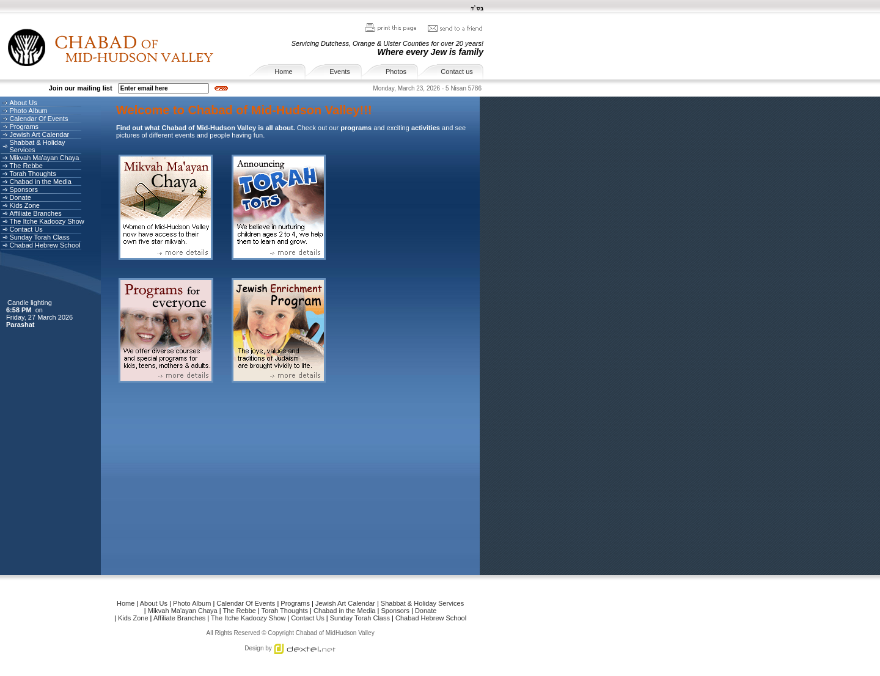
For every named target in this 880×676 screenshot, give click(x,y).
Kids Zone (24, 205)
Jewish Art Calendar (39, 134)
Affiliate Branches (35, 213)
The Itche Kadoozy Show (46, 221)
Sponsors (23, 189)
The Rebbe (25, 165)
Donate (20, 197)
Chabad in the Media (40, 181)
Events (339, 71)
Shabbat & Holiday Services (37, 146)
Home (283, 71)
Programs (23, 126)
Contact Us (25, 229)
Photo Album (28, 110)
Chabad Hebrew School (44, 245)
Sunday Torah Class (39, 237)
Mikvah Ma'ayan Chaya (44, 157)
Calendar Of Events (38, 118)
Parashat (21, 324)
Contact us (457, 71)
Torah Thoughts (32, 173)
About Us (23, 102)
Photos (396, 71)
